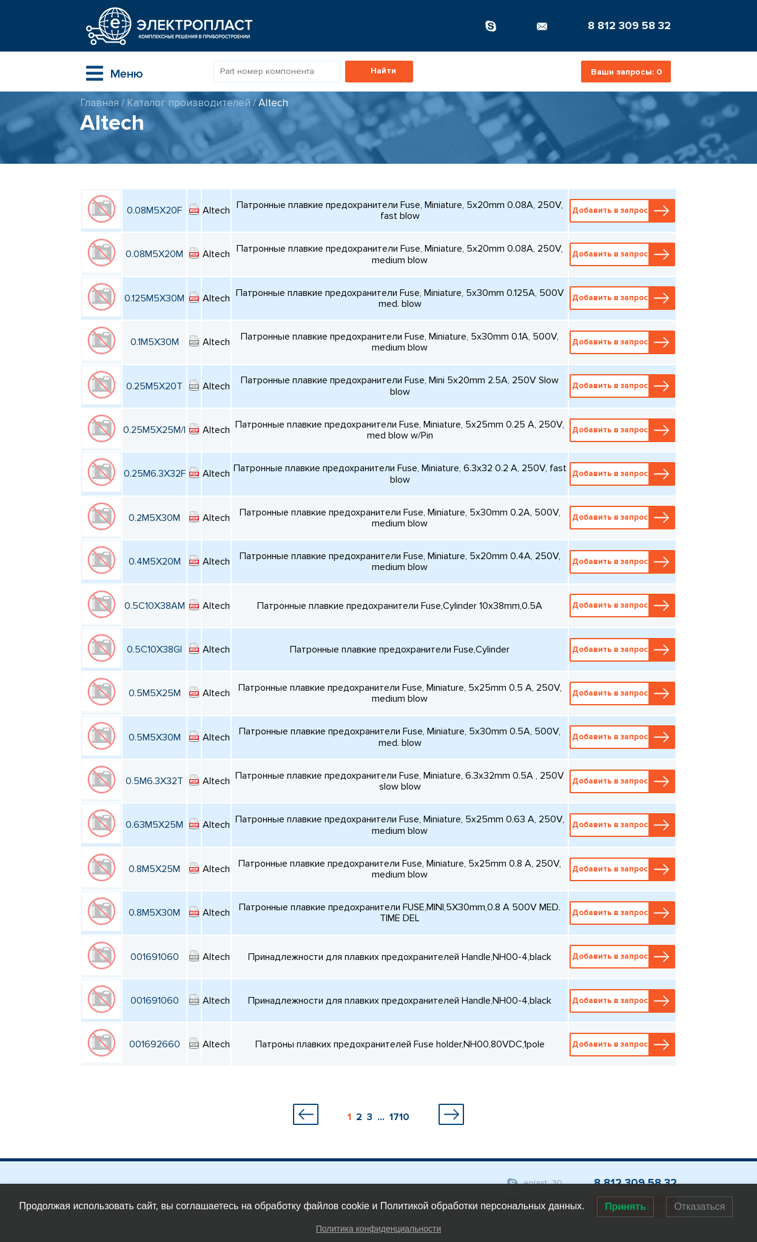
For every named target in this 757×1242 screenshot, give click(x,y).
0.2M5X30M (154, 518)
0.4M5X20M (155, 562)
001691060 (154, 957)
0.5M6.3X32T (154, 781)
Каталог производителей (189, 102)
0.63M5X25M (154, 825)
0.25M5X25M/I (154, 430)
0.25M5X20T (154, 386)
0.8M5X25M (154, 869)
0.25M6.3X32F (155, 474)
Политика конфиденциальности (379, 1229)
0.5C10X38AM (154, 606)
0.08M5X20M (154, 254)
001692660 (154, 1044)
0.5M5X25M (155, 693)
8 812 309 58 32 (629, 25)
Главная (99, 102)
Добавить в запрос (623, 210)
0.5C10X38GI (154, 649)
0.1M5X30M (154, 342)
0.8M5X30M (154, 913)
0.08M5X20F (154, 210)
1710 (399, 1117)
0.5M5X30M (155, 737)
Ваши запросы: (626, 72)
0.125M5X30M (154, 298)
